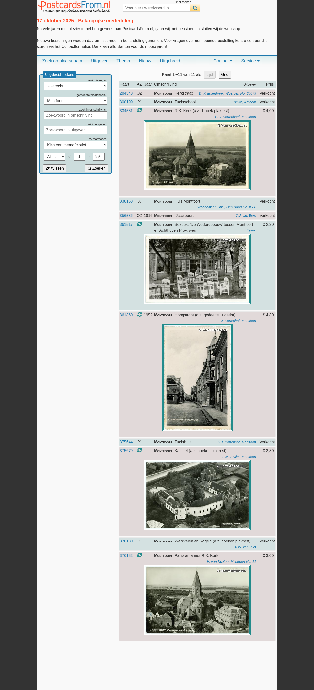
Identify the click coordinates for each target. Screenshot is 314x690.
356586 (126, 216)
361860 (126, 315)
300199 (126, 102)
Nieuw (145, 60)
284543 (126, 93)
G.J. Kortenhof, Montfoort (237, 321)
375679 (126, 451)
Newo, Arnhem (245, 102)
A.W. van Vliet (245, 547)
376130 (126, 541)
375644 (126, 442)
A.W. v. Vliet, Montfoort (238, 457)
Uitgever (99, 60)
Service (250, 60)
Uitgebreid (170, 60)
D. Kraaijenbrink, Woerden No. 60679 (227, 93)
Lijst (209, 74)
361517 (126, 224)
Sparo (251, 230)
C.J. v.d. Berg (246, 215)
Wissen (55, 168)
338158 (126, 201)
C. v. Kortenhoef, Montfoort (235, 117)
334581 (126, 111)
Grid (224, 74)
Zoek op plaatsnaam (62, 60)
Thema (123, 60)
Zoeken (96, 168)
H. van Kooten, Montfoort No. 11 (231, 562)
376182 (126, 556)
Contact (222, 60)
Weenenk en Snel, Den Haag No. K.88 (226, 207)
